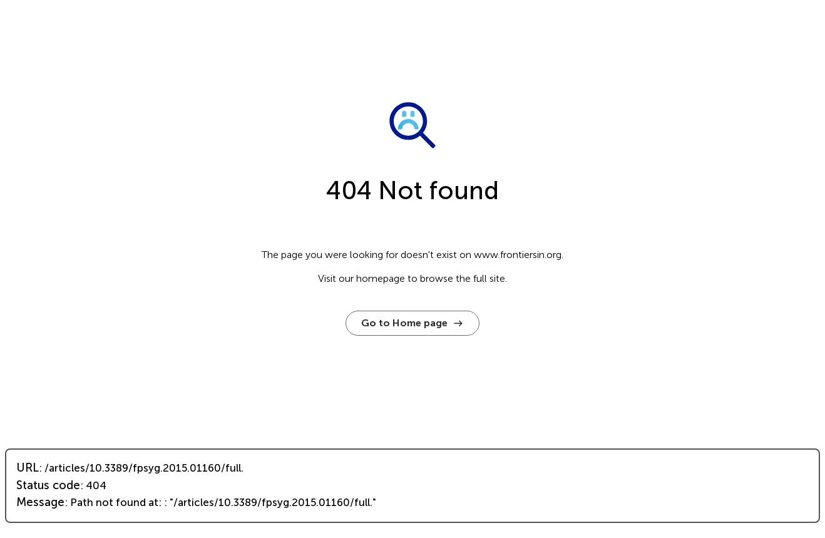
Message (40, 502)
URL (27, 468)
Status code (48, 485)
